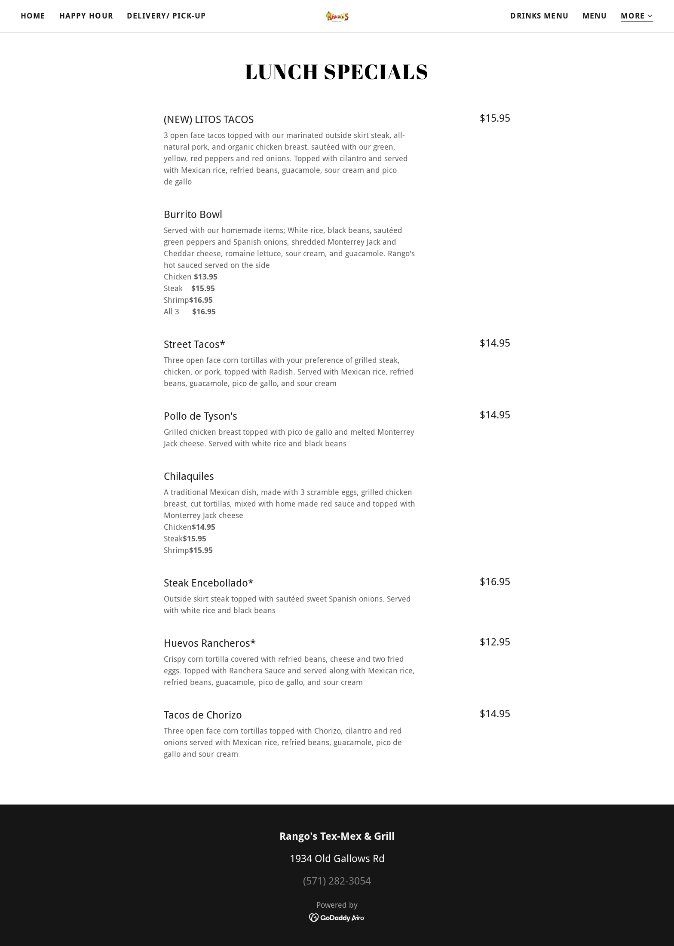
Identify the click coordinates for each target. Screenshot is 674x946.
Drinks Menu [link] (539, 15)
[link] (337, 15)
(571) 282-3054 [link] (337, 881)
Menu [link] (594, 15)
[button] (637, 16)
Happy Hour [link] (86, 15)
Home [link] (33, 15)
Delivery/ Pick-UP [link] (166, 15)
